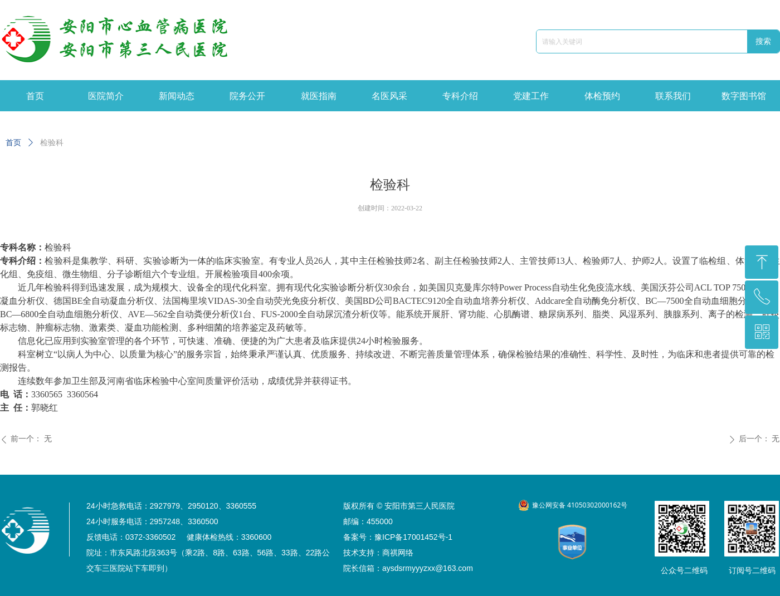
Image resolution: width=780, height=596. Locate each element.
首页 (13, 143)
